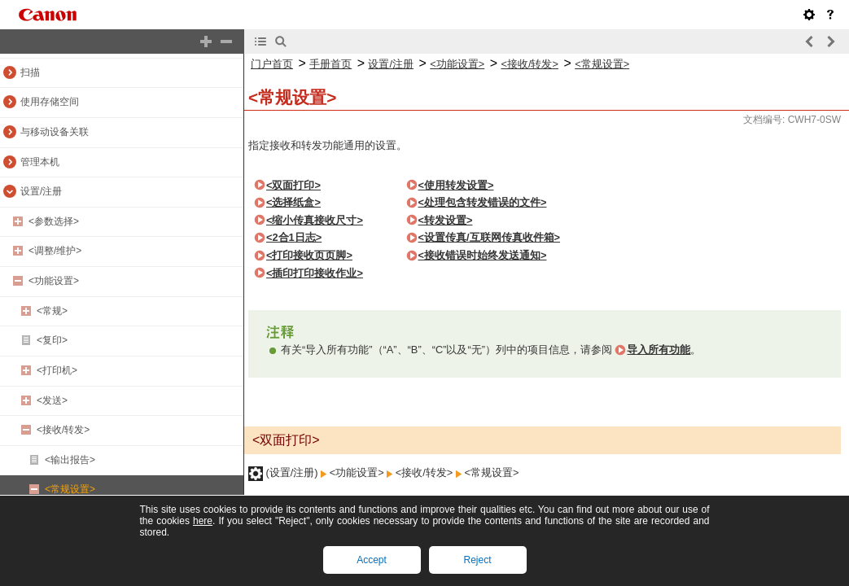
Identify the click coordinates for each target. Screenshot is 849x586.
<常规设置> (70, 489)
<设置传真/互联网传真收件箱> (489, 237)
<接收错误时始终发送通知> (482, 255)
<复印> (52, 340)
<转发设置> (445, 220)
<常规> (52, 311)
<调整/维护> (54, 250)
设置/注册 (41, 191)
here (202, 521)
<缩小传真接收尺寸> (314, 220)
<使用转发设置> (456, 185)
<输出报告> (70, 460)
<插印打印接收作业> (314, 273)
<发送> (52, 400)
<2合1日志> (294, 237)
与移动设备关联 (54, 132)
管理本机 (39, 162)
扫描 (30, 72)
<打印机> (57, 370)
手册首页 (330, 64)
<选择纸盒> (293, 202)
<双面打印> (293, 185)
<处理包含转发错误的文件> (482, 202)
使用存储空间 (49, 101)
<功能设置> (53, 280)
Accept (372, 560)
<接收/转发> (63, 429)
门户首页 (272, 64)
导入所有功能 (658, 349)
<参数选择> (53, 221)
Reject (477, 560)
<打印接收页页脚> (309, 255)
